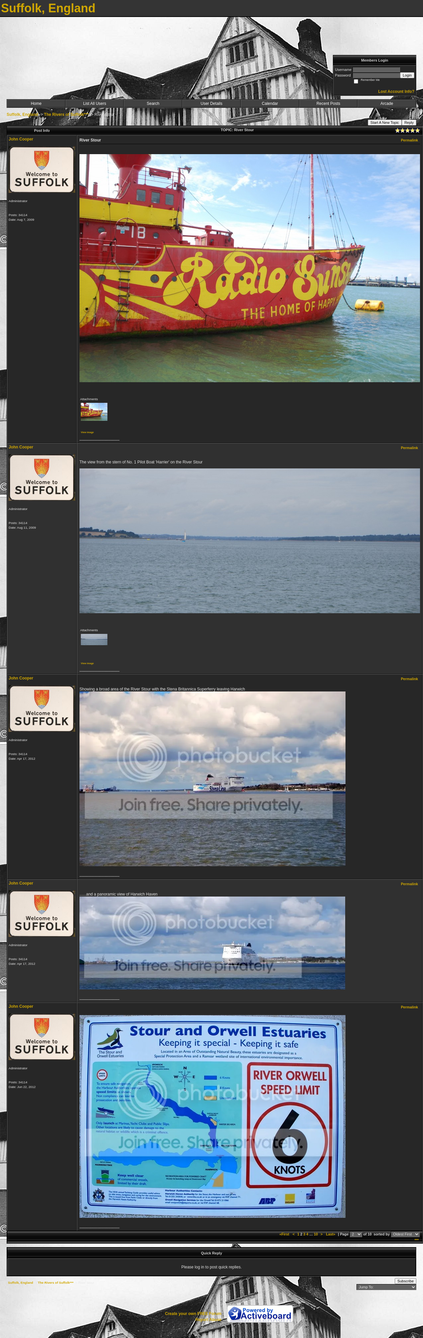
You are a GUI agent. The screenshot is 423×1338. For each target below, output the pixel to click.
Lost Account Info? (396, 91)
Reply (409, 123)
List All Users (94, 103)
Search (153, 103)
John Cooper (21, 139)
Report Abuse (208, 1319)
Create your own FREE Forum (193, 1313)
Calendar (270, 103)
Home (36, 103)
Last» (331, 1234)
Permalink (409, 140)
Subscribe (405, 1281)
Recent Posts (328, 103)
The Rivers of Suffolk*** (66, 114)
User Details (211, 103)
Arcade (386, 103)
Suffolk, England (22, 114)
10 (316, 1234)
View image (87, 432)
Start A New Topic (384, 123)
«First (284, 1234)
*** (416, 1240)
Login (407, 75)
